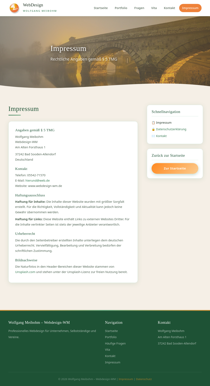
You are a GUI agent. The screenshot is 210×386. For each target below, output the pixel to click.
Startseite (101, 8)
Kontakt (169, 8)
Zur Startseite (175, 168)
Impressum (190, 8)
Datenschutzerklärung (171, 129)
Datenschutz (144, 379)
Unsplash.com (25, 272)
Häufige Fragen (115, 343)
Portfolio (121, 8)
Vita (154, 8)
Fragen (139, 8)
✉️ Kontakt (159, 136)
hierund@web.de (38, 180)
